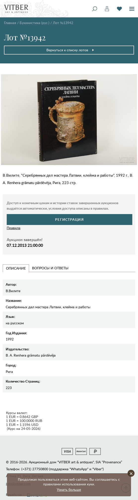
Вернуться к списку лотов (70, 50)
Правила (13, 227)
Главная (10, 22)
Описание (16, 268)
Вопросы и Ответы (50, 268)
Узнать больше (69, 489)
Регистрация (69, 219)
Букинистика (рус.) (34, 22)
